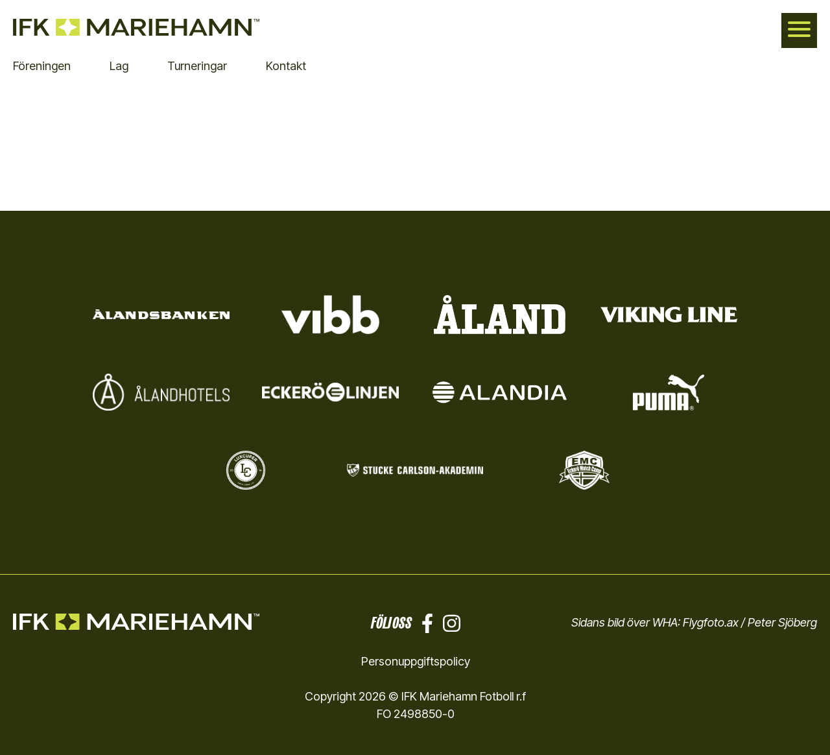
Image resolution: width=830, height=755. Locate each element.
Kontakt (286, 66)
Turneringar (197, 66)
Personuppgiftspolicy (415, 661)
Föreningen (42, 66)
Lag (119, 66)
